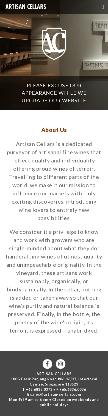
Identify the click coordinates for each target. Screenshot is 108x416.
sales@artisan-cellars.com (55, 394)
